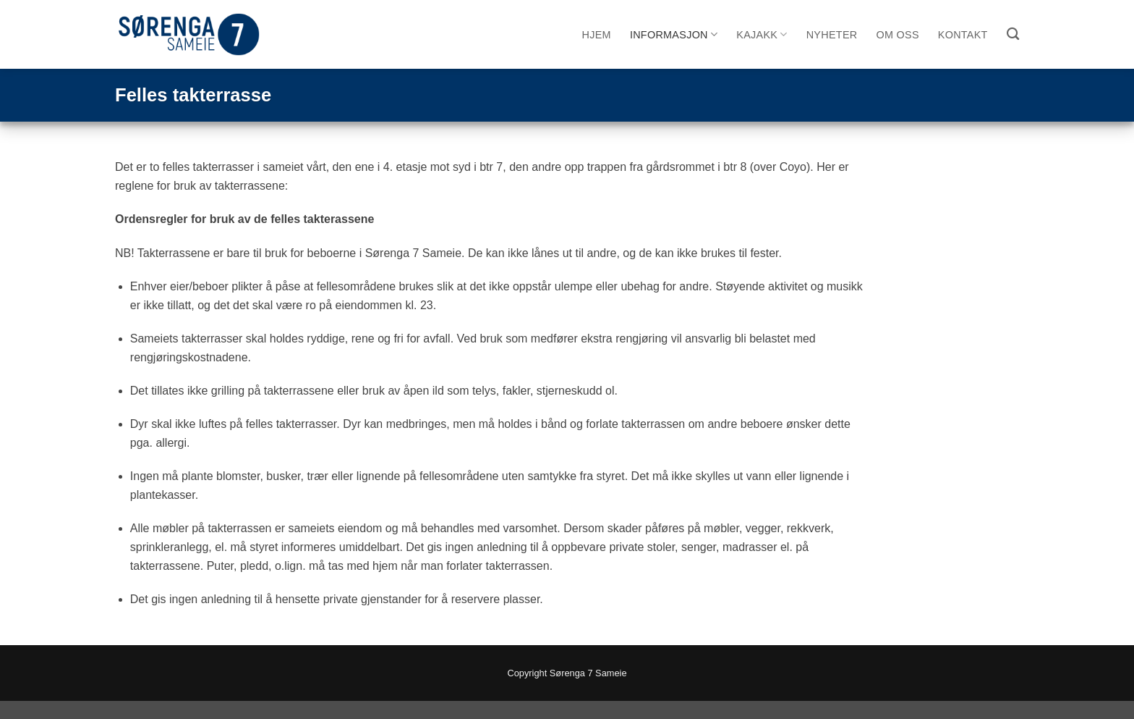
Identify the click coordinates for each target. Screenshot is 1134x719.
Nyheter (832, 35)
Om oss (897, 35)
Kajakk (761, 34)
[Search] (1013, 34)
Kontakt (963, 35)
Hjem (596, 35)
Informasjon (673, 34)
